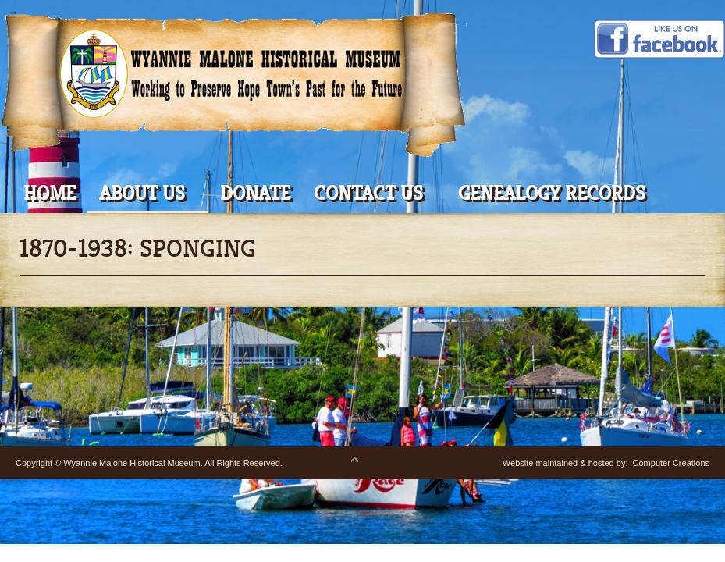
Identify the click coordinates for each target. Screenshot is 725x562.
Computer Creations (671, 463)
